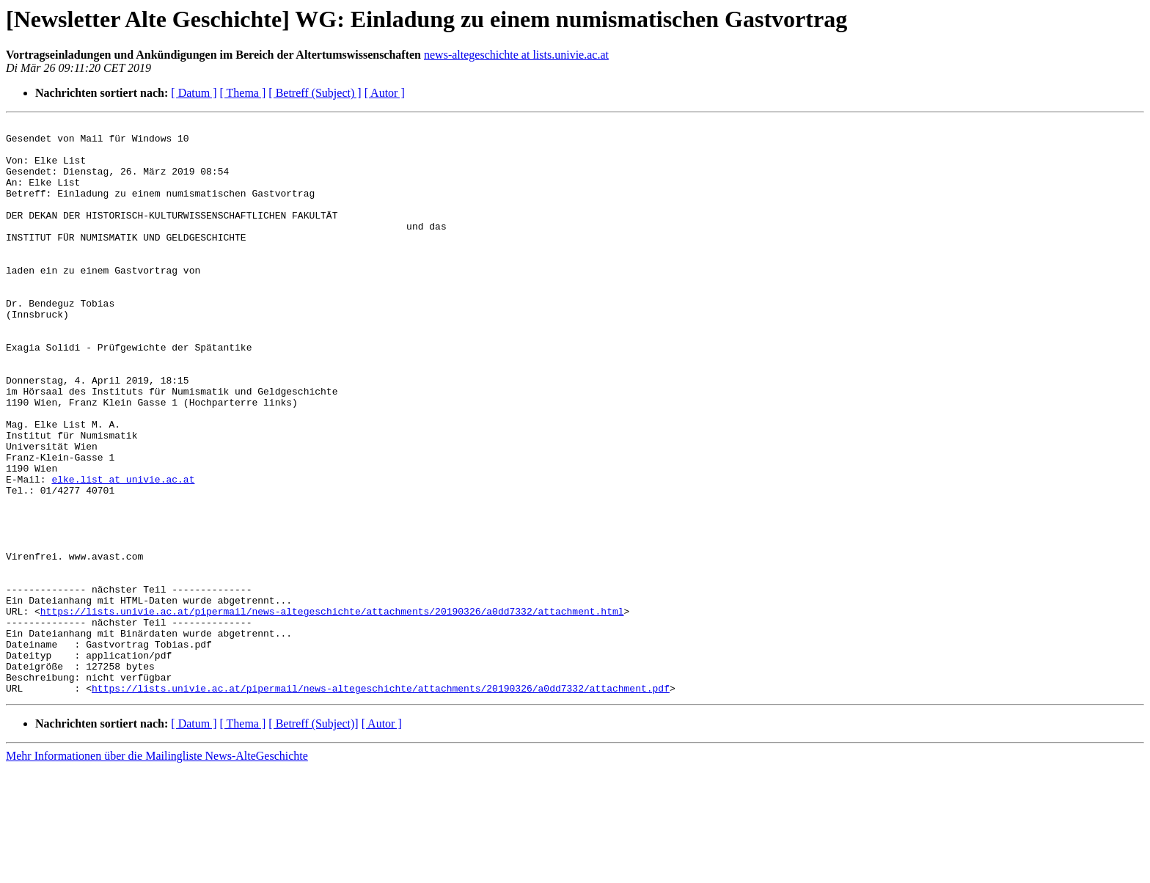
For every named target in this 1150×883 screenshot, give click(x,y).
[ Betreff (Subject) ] (314, 93)
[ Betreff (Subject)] (313, 838)
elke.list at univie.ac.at (122, 551)
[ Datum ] (193, 93)
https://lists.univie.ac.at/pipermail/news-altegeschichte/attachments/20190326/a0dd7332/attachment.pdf (381, 802)
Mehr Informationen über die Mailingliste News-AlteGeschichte (157, 870)
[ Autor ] (385, 93)
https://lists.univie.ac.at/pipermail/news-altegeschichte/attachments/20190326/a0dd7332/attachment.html (332, 710)
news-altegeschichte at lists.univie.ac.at (516, 54)
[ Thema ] (243, 93)
